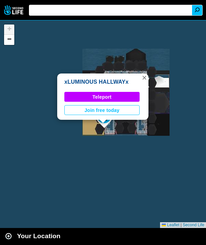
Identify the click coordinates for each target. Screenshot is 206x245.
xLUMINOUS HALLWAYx (96, 82)
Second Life (14, 10)
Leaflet (170, 225)
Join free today (102, 110)
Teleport (102, 97)
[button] (144, 78)
